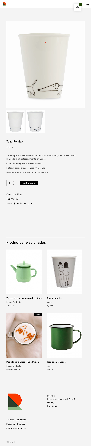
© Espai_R (10, 442)
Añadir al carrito (29, 183)
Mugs (19, 194)
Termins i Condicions (16, 419)
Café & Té (15, 199)
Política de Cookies (15, 424)
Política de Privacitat (16, 428)
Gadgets (17, 302)
